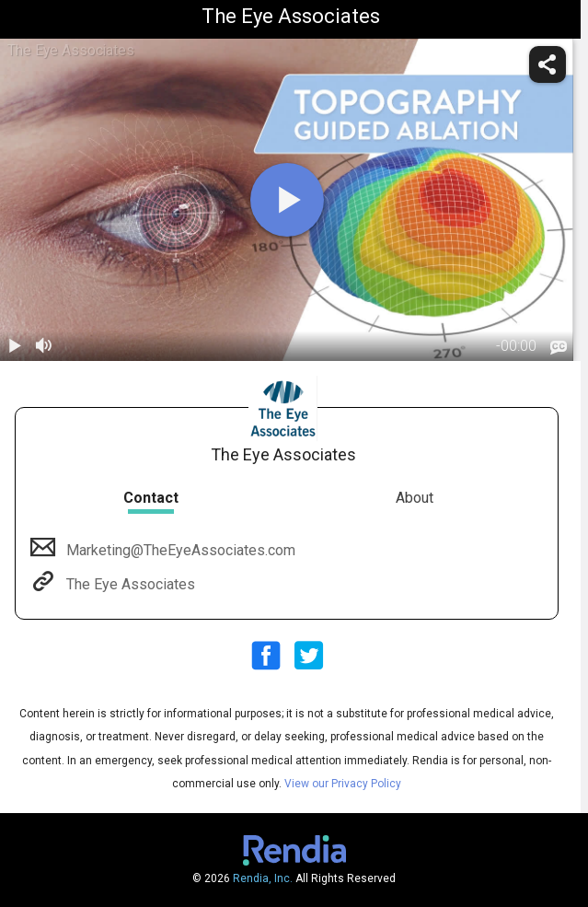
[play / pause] (14, 346)
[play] (287, 200)
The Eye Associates (129, 584)
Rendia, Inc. (263, 878)
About (414, 497)
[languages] (558, 348)
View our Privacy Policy (342, 783)
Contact (151, 497)
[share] (547, 64)
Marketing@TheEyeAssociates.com (179, 550)
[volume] (44, 346)
